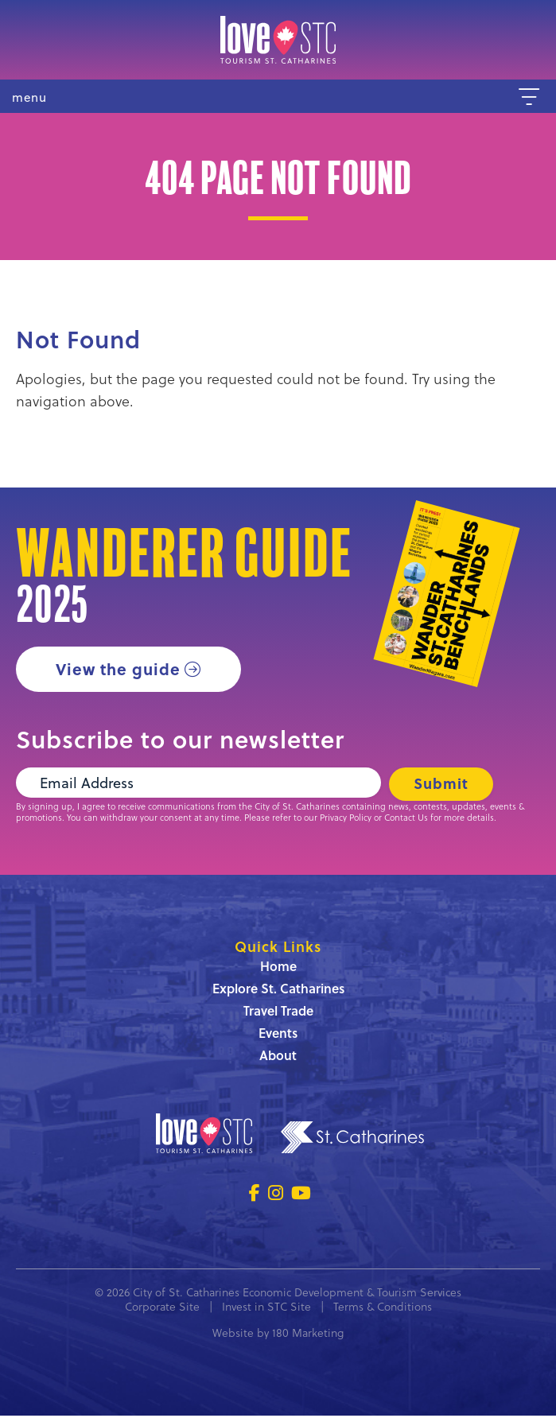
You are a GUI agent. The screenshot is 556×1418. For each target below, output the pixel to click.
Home (278, 968)
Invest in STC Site (266, 1308)
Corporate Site (162, 1308)
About (278, 1057)
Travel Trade (278, 1013)
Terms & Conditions (382, 1308)
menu (29, 97)
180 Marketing (308, 1335)
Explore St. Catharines (278, 990)
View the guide (119, 669)
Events (278, 1035)
